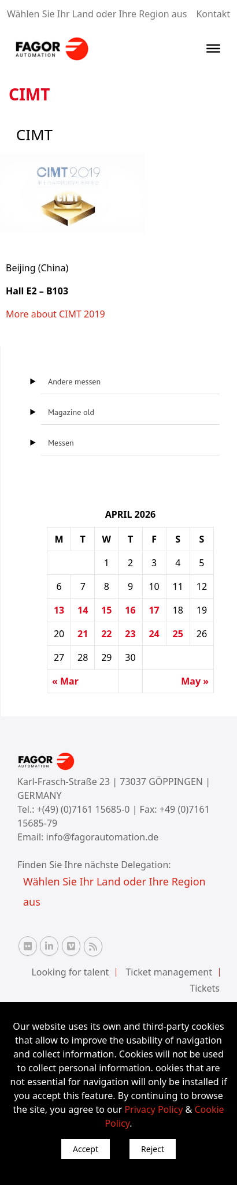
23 (130, 633)
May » (195, 681)
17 (154, 610)
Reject (152, 1148)
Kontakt (213, 14)
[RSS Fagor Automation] (93, 946)
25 (178, 633)
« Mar (65, 681)
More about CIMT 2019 (55, 314)
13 (59, 610)
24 (154, 633)
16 (130, 610)
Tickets (205, 988)
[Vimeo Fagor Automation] (71, 946)
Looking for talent (70, 972)
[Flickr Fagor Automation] (27, 946)
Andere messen (74, 381)
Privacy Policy (153, 1109)
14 (82, 610)
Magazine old (71, 412)
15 (106, 610)
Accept (85, 1148)
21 (82, 633)
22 (106, 633)
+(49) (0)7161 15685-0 (83, 809)
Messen (61, 443)
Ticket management (168, 972)
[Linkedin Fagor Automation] (49, 946)
